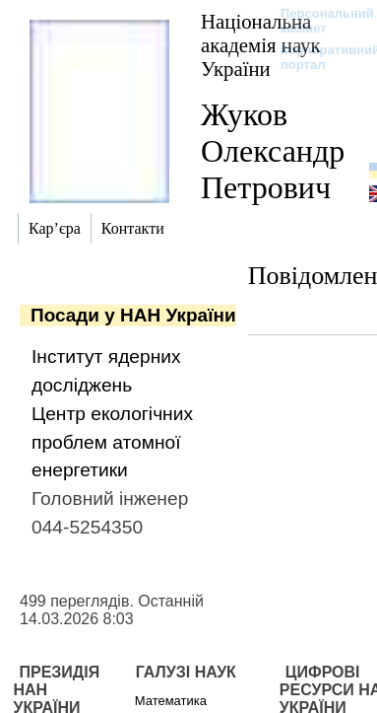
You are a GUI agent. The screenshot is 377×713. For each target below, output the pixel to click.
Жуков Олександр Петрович (273, 151)
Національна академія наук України (261, 45)
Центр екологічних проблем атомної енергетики (112, 442)
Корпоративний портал (317, 57)
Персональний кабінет (317, 21)
